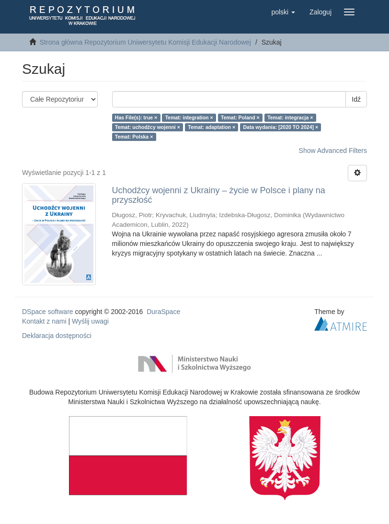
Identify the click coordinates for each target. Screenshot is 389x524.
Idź (356, 99)
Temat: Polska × (134, 137)
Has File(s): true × (136, 117)
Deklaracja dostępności (57, 335)
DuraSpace (163, 311)
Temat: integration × (189, 117)
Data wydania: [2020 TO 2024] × (281, 127)
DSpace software (47, 311)
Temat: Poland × (240, 117)
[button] (283, 12)
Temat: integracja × (290, 117)
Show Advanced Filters (333, 150)
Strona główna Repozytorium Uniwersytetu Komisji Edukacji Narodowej (145, 42)
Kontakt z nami (44, 321)
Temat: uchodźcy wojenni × (147, 127)
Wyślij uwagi (90, 321)
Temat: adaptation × (211, 127)
